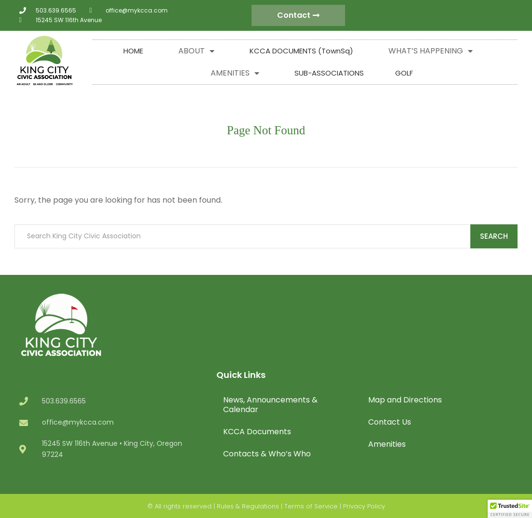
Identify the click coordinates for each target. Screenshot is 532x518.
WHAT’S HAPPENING (430, 51)
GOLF (404, 73)
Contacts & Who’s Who (267, 453)
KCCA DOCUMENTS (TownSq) (301, 51)
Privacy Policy (364, 506)
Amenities (387, 444)
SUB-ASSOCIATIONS (329, 73)
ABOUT (196, 51)
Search (494, 236)
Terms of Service (311, 506)
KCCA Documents (257, 431)
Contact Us (389, 421)
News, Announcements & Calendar (270, 404)
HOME (133, 51)
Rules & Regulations (248, 506)
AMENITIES (235, 73)
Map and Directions (405, 399)
